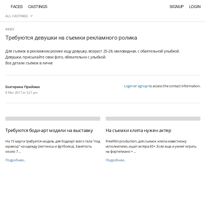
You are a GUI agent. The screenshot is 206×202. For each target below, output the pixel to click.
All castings (18, 16)
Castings (37, 6)
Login (195, 6)
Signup (177, 6)
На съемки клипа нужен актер (138, 130)
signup (143, 85)
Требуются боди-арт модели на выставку (49, 130)
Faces (17, 6)
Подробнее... (15, 160)
